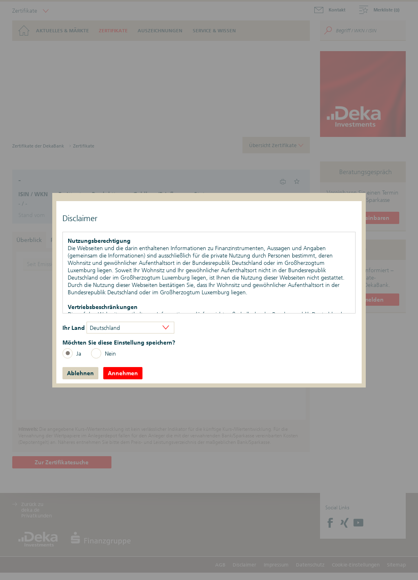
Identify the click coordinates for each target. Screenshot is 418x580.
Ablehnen (80, 373)
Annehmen (123, 373)
